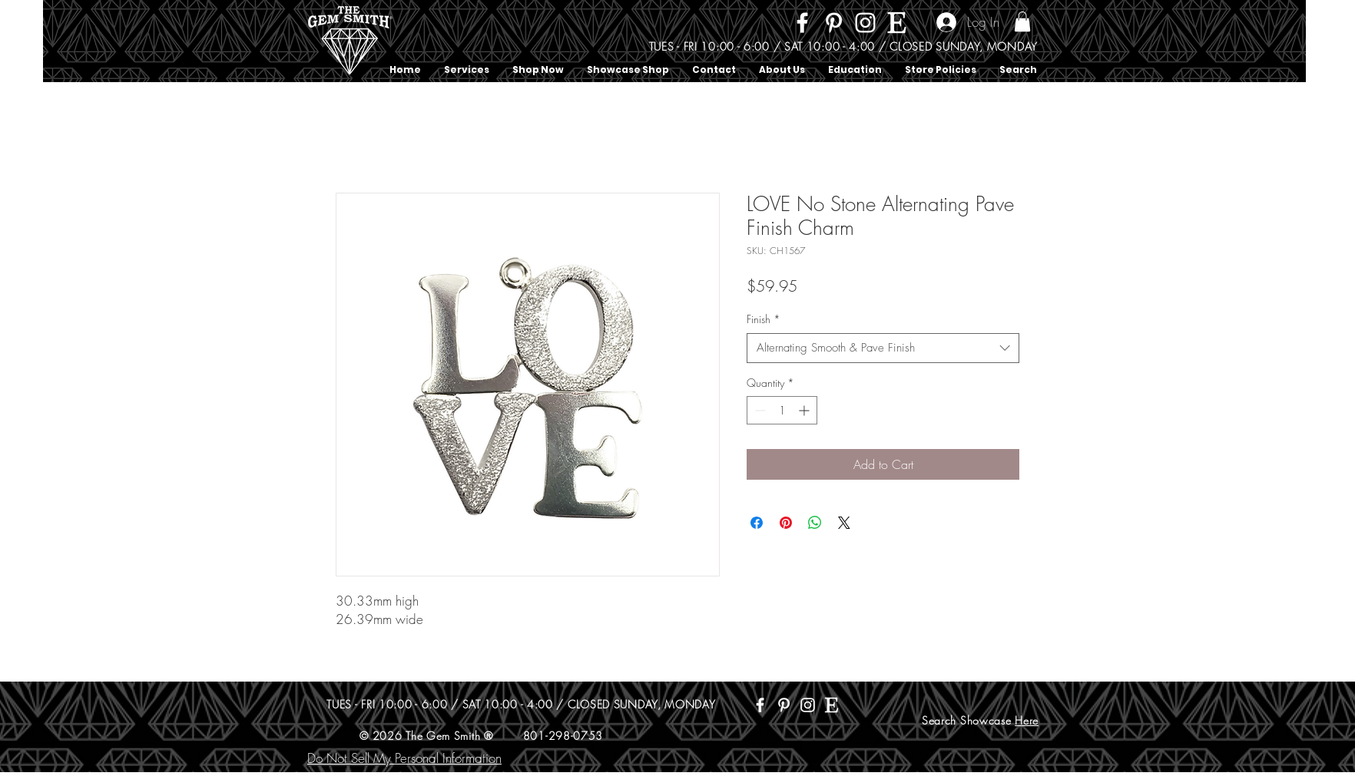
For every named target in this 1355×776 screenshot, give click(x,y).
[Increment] (805, 410)
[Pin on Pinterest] (786, 522)
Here (1027, 720)
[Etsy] (896, 22)
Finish (763, 319)
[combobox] (883, 348)
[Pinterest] (833, 22)
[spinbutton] (782, 410)
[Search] (1038, 41)
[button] (1022, 21)
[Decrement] (758, 410)
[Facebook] (802, 22)
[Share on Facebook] (756, 522)
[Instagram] (865, 22)
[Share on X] (844, 522)
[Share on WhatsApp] (815, 522)
